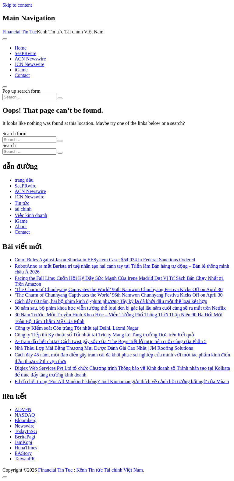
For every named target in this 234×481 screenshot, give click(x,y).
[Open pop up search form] (4, 87)
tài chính (23, 208)
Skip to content (17, 5)
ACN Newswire (30, 58)
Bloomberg (26, 420)
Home (21, 47)
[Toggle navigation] (4, 39)
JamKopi (23, 442)
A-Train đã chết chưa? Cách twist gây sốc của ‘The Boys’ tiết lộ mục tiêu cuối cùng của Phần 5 (111, 341)
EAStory (23, 453)
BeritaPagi (25, 436)
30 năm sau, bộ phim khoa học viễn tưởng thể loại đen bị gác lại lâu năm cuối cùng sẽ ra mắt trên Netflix (120, 308)
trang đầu (24, 180)
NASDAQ (25, 414)
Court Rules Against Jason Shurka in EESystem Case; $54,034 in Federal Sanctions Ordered (105, 259)
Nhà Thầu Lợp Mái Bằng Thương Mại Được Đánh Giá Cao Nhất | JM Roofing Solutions (104, 348)
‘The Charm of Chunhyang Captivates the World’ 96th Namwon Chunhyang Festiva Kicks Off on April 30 (119, 289)
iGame (21, 69)
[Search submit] (60, 98)
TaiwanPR (25, 458)
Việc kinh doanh (31, 215)
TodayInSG (26, 431)
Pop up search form (21, 91)
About (21, 226)
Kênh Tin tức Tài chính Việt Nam (109, 469)
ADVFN (23, 409)
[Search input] (29, 97)
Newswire (24, 425)
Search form (14, 133)
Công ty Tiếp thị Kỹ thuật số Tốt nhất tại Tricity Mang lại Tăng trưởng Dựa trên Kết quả (104, 334)
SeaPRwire (25, 53)
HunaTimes (26, 447)
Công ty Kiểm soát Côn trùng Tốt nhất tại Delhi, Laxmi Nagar (76, 328)
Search (9, 145)
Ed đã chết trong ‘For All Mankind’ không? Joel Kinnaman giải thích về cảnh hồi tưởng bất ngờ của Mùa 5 (122, 381)
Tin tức (22, 203)
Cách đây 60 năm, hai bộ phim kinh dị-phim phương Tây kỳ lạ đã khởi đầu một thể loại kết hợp (111, 301)
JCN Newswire (29, 64)
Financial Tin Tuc (19, 31)
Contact (22, 75)
